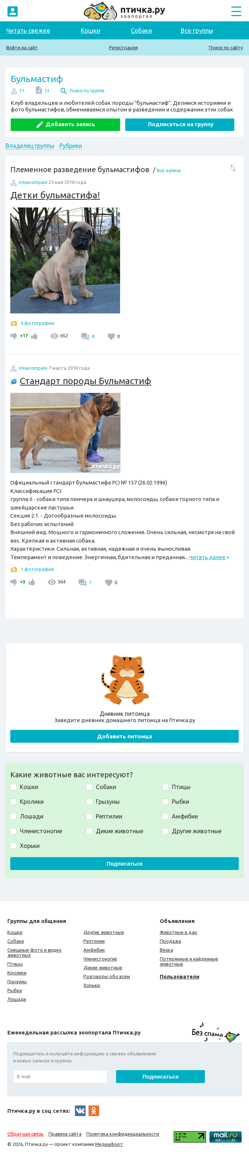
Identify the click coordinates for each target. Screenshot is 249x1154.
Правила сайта (65, 1133)
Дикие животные (102, 967)
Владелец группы (30, 145)
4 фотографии (37, 323)
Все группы (197, 30)
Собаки (141, 30)
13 (47, 90)
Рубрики (70, 145)
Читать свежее (28, 30)
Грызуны (17, 981)
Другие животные (103, 932)
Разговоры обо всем (106, 976)
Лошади (16, 999)
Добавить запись (70, 124)
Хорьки (91, 985)
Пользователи (179, 976)
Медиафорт (109, 1144)
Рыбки (14, 990)
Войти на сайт (22, 47)
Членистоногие (100, 958)
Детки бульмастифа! (55, 195)
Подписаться (124, 863)
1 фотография (37, 569)
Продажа (170, 941)
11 (21, 90)
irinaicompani (33, 182)
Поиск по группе (87, 90)
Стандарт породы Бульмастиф (85, 381)
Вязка (166, 949)
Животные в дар (178, 932)
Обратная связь (25, 1133)
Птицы (15, 963)
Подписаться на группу (180, 124)
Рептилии (94, 941)
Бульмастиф (37, 79)
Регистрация (123, 47)
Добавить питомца (124, 736)
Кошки (90, 30)
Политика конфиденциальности (122, 1133)
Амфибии (94, 949)
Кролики (16, 972)
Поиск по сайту (226, 47)
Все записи (169, 170)
